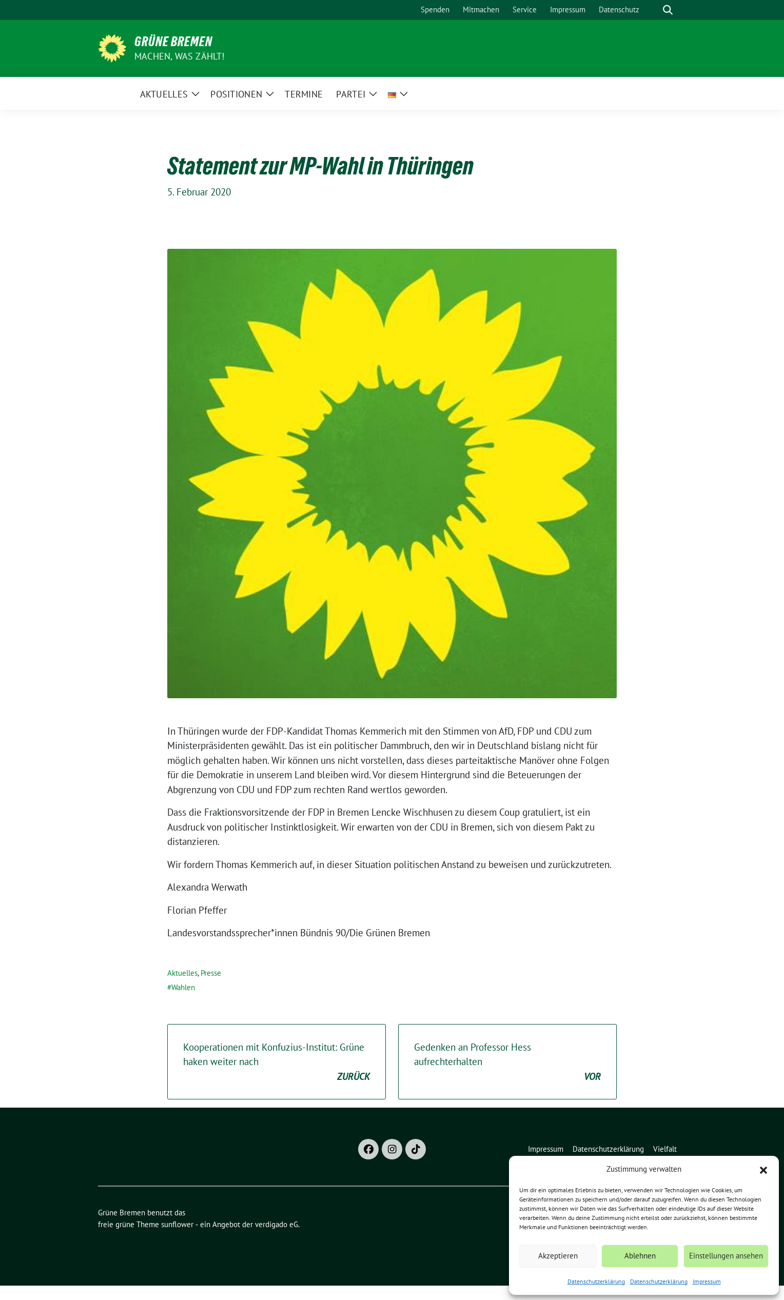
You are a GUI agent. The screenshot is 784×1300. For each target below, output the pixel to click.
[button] (763, 1169)
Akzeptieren (558, 1255)
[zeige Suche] (668, 10)
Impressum (707, 1281)
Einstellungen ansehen (726, 1255)
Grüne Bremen (173, 41)
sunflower (177, 1224)
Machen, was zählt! (179, 56)
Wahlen (183, 987)
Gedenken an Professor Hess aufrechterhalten (507, 1062)
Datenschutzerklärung (596, 1281)
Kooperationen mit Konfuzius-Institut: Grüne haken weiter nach (276, 1062)
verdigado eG (276, 1224)
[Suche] (653, 10)
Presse (211, 973)
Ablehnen (640, 1255)
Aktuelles (182, 973)
